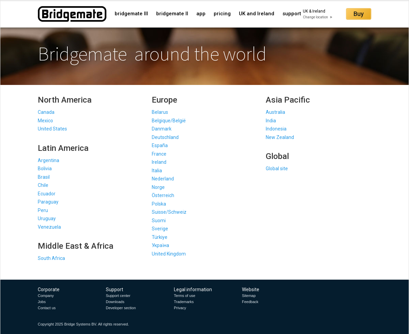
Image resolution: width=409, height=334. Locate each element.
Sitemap (249, 296)
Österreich (163, 195)
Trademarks (184, 302)
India (271, 120)
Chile (43, 185)
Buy (359, 13)
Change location (315, 17)
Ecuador (46, 193)
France (159, 154)
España (160, 145)
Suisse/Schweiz (169, 212)
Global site (277, 168)
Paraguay (48, 202)
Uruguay (47, 218)
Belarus (160, 112)
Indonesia (276, 128)
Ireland (159, 162)
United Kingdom (169, 254)
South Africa (51, 258)
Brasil (44, 177)
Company (46, 296)
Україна (160, 245)
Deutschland (165, 137)
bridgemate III (131, 14)
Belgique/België (169, 120)
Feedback (250, 302)
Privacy (180, 308)
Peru (43, 210)
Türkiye (159, 237)
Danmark (161, 128)
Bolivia (45, 168)
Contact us (47, 308)
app (201, 14)
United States (52, 128)
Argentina (48, 160)
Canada (46, 112)
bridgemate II (172, 14)
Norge (158, 187)
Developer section (121, 308)
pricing (222, 14)
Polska (159, 204)
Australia (275, 112)
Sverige (160, 228)
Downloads (115, 302)
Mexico (45, 120)
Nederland (163, 178)
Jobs (42, 302)
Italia (157, 170)
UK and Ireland (256, 14)
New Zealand (280, 137)
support (291, 14)
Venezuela (49, 227)
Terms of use (184, 296)
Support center (118, 296)
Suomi (159, 220)
